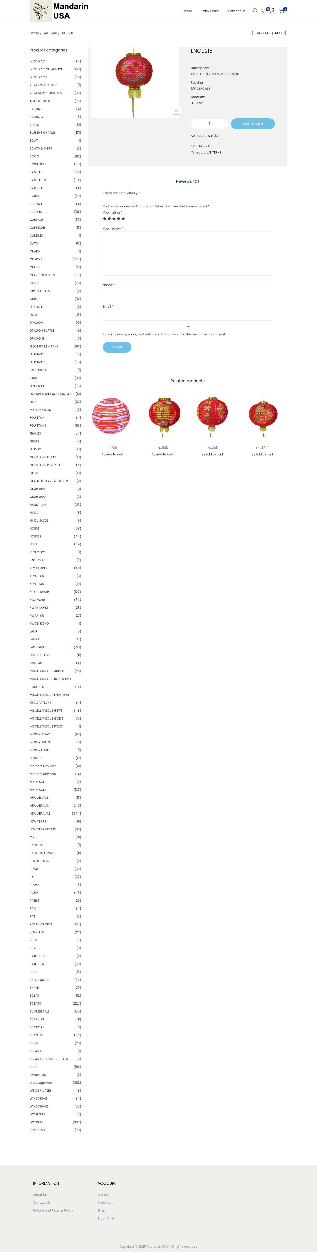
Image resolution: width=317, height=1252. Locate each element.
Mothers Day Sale (43, 766)
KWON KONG (39, 623)
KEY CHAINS (38, 568)
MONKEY (36, 758)
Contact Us (41, 1202)
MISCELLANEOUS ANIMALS (48, 671)
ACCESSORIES (40, 101)
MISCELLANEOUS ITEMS (46, 726)
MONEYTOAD (39, 750)
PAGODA (36, 845)
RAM (33, 908)
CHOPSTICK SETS (42, 275)
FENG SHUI (37, 386)
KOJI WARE (38, 600)
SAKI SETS (37, 964)
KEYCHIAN (37, 584)
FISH (33, 402)
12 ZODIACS (38, 77)
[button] (205, 136)
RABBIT (35, 900)
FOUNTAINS (38, 425)
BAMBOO (36, 117)
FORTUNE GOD (40, 410)
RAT (32, 916)
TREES (34, 1067)
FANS (33, 378)
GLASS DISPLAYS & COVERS (50, 481)
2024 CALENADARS (43, 85)
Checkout (105, 1202)
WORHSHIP (37, 1114)
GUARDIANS (38, 497)
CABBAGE (37, 220)
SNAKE (34, 987)
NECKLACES (38, 790)
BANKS (34, 124)
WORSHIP (36, 1122)
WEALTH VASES (41, 1090)
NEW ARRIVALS (40, 813)
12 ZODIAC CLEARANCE (46, 69)
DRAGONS (37, 338)
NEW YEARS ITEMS (43, 829)
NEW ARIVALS (39, 797)
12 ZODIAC (37, 61)
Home (34, 33)
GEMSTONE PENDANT (45, 465)
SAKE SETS (37, 956)
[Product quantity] (209, 124)
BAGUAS (36, 109)
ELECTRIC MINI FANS (44, 346)
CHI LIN (35, 267)
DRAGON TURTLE (42, 330)
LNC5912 (163, 448)
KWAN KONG (39, 607)
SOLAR (34, 995)
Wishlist (103, 1194)
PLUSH (34, 892)
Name (108, 285)
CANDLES (36, 235)
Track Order (107, 1218)
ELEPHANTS (38, 362)
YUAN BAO (37, 1130)
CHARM (35, 251)
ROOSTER (37, 932)
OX (32, 837)
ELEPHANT (37, 354)
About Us (40, 1194)
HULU (33, 544)
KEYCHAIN (37, 576)
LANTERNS (50, 33)
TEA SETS (36, 1035)
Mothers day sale (43, 774)
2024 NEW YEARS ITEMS (47, 93)
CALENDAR (37, 227)
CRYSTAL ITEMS (41, 291)
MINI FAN (36, 663)
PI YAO (35, 869)
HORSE (34, 528)
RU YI (33, 940)
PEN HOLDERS (39, 861)
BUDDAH (36, 204)
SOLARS (35, 1003)
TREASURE (37, 1051)
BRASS (34, 196)
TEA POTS (37, 1027)
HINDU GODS (39, 520)
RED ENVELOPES (41, 924)
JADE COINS (38, 560)
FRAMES (35, 433)
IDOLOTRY (37, 552)
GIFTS (34, 473)
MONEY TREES (40, 742)
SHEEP (34, 972)
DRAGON (36, 322)
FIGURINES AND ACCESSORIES (51, 394)
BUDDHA (36, 212)
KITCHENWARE (40, 592)
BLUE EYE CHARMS (43, 132)
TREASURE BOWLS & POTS (49, 1059)
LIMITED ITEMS (40, 655)
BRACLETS (37, 188)
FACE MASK (38, 370)
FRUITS (34, 441)
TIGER (34, 1043)
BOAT (34, 140)
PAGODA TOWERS (43, 853)
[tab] (187, 181)
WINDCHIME (38, 1098)
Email (108, 306)
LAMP (33, 631)
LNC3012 (212, 448)
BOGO (34, 156)
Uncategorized (41, 1082)
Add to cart (253, 124)
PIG (32, 877)
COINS (34, 283)
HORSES (35, 536)
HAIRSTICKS (38, 505)
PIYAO (34, 885)
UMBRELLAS (38, 1075)
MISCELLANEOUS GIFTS (46, 710)
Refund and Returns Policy (53, 1210)
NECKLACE (37, 782)
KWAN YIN (37, 615)
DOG (33, 315)
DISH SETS (37, 307)
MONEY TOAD (40, 734)
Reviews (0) (187, 181)
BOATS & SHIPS (41, 148)
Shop (101, 1210)
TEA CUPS (37, 1019)
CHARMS (36, 259)
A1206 (113, 448)
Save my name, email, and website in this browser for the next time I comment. (164, 334)
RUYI (33, 948)
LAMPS (34, 639)
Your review (113, 228)
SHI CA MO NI (39, 980)
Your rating (112, 212)
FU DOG (35, 449)
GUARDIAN (37, 489)
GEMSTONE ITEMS (43, 457)
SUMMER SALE (40, 1011)
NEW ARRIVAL (39, 805)
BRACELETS (38, 180)
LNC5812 (262, 448)
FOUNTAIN (37, 417)
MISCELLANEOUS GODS (46, 718)
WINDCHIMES (39, 1106)
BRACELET (37, 172)
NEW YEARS (38, 821)
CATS (34, 243)
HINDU (34, 512)
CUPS (34, 299)
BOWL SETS (38, 164)
